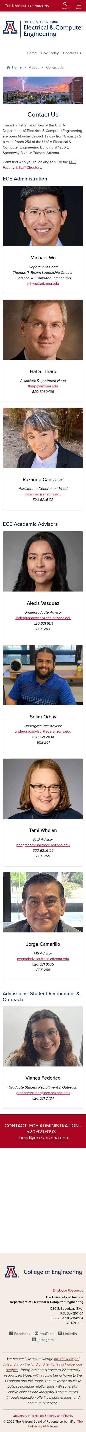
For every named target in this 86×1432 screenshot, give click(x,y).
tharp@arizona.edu (43, 386)
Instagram (46, 1340)
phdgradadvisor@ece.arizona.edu (43, 845)
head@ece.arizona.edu (43, 1138)
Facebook (22, 1334)
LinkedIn (70, 1334)
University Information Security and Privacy (43, 1416)
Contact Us (72, 53)
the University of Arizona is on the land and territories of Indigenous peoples (43, 1364)
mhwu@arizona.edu (43, 283)
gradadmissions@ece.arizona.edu (43, 1093)
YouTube (47, 1334)
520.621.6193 (41, 1132)
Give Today (50, 53)
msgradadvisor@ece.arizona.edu (43, 959)
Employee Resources (68, 1290)
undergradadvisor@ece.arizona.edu (43, 618)
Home (31, 53)
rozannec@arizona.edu (43, 494)
